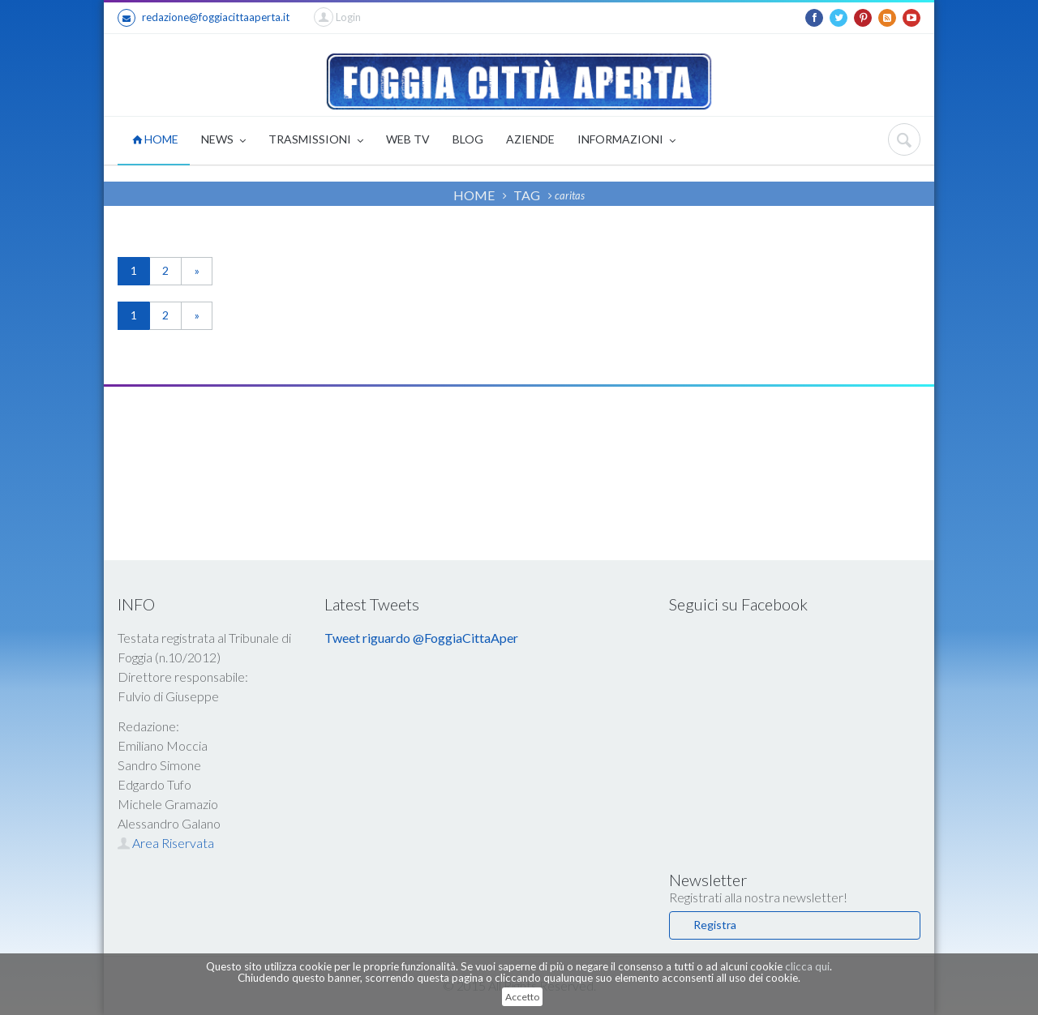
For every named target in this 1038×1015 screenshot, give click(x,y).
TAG (526, 195)
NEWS (223, 141)
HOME (155, 139)
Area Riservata (166, 842)
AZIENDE (530, 139)
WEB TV (408, 139)
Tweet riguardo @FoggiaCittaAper (421, 637)
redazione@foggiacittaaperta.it (204, 18)
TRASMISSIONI (315, 141)
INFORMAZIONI (626, 141)
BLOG (468, 139)
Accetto (522, 997)
